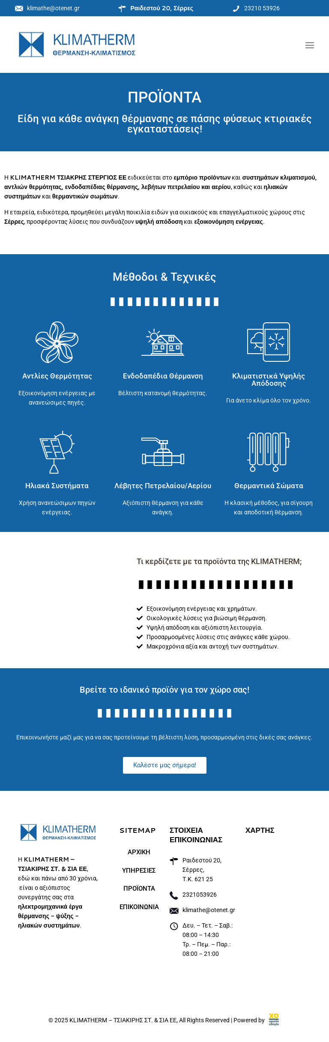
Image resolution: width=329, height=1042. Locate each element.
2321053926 (199, 894)
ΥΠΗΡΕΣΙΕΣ (139, 870)
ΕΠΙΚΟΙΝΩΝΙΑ (139, 907)
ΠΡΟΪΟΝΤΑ (139, 888)
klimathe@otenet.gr (208, 910)
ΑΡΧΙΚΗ (139, 852)
